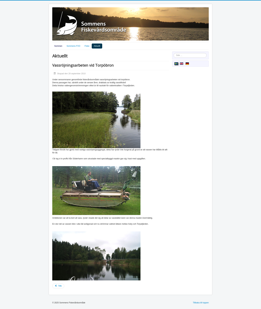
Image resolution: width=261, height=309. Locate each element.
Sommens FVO (73, 46)
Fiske (87, 46)
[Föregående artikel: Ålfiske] (58, 285)
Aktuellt (97, 46)
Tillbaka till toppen (201, 303)
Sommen (58, 46)
